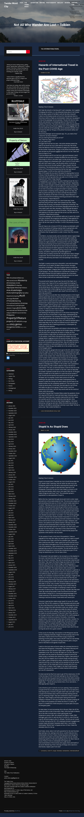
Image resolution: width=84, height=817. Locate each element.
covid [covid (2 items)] (16, 305)
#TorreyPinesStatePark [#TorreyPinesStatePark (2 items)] (13, 303)
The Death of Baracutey (10, 771)
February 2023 (12, 472)
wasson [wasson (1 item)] (22, 327)
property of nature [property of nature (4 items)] (14, 321)
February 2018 (12, 581)
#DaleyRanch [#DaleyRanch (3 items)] (11, 285)
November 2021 (12, 503)
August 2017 (11, 586)
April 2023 (11, 467)
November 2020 (12, 527)
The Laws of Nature (9, 768)
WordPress (17, 814)
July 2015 (10, 624)
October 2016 (11, 598)
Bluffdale (6, 770)
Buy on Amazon (18, 132)
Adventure (42, 61)
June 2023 (11, 463)
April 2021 (11, 515)
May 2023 (11, 465)
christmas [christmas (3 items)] (24, 303)
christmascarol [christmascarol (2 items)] (10, 305)
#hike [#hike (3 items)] (8, 290)
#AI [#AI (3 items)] (7, 278)
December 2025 (12, 408)
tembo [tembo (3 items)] (17, 327)
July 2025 (10, 417)
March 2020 (11, 546)
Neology (10, 378)
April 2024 (11, 444)
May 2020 (11, 541)
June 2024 (11, 439)
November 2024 (12, 434)
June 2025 (11, 420)
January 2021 (11, 522)
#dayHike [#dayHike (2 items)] (19, 285)
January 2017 (11, 591)
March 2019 (11, 562)
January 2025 (11, 429)
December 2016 (12, 593)
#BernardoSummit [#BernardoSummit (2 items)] (11, 280)
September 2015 (12, 619)
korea (55, 415)
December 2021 (12, 501)
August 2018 (11, 572)
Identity (65, 814)
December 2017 (12, 584)
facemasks (59, 754)
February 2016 (12, 610)
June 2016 (11, 600)
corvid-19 (49, 754)
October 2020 (11, 529)
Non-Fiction (11, 381)
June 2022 (11, 486)
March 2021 (11, 517)
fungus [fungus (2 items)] (14, 308)
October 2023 (11, 453)
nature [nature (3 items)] (14, 313)
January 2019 (11, 565)
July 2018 (10, 574)
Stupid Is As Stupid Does (57, 430)
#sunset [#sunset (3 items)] (15, 298)
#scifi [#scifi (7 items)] (22, 295)
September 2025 (12, 413)
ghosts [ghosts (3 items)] (18, 308)
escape (54, 754)
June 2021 (11, 512)
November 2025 (12, 410)
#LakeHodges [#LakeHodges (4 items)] (16, 290)
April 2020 (11, 543)
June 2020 (11, 539)
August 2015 (11, 622)
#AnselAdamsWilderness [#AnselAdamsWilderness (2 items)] (17, 278)
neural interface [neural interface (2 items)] (21, 313)
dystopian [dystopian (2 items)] (21, 305)
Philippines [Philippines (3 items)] (10, 315)
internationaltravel (48, 415)
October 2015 (11, 617)
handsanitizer (66, 754)
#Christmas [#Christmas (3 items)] (10, 283)
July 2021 (10, 510)
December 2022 (12, 477)
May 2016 (11, 603)
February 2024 (12, 446)
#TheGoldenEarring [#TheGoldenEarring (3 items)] (13, 301)
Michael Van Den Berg (74, 814)
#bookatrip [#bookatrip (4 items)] (22, 280)
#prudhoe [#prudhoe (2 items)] (25, 293)
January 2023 (11, 474)
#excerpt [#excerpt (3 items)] (18, 288)
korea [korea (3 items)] (20, 310)
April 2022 (11, 491)
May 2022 (11, 489)
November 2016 (12, 596)
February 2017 (12, 588)
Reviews (10, 385)
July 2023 (10, 460)
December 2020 (12, 524)
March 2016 (11, 607)
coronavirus (44, 754)
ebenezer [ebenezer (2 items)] (9, 308)
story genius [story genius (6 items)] (16, 324)
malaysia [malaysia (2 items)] (8, 313)
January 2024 (11, 448)
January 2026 (11, 406)
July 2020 (10, 536)
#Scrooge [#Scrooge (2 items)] (9, 298)
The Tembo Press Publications (11, 776)
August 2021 (11, 508)
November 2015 (12, 615)
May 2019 (11, 558)
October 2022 (11, 479)
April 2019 (11, 560)
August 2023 (11, 458)
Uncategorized (12, 388)
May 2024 (11, 441)
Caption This (11, 376)
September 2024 (12, 436)
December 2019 (12, 548)
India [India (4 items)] (24, 308)
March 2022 (11, 493)
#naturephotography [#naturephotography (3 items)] (14, 293)
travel (58, 415)
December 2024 (12, 432)
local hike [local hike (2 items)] (24, 310)
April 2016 (11, 605)
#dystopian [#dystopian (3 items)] (10, 288)
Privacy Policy (12, 355)
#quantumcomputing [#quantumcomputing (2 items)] (12, 296)
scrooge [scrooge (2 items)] (24, 321)
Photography (11, 383)
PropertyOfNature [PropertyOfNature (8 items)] (16, 318)
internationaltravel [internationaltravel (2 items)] (11, 310)
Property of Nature (9, 766)
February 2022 (12, 496)
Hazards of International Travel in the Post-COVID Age (57, 69)
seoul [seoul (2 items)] (8, 324)
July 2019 (10, 555)
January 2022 (11, 498)
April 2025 (11, 425)
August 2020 (11, 534)
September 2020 (12, 531)
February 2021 (12, 520)
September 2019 (12, 553)
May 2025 (11, 422)
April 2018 (11, 579)
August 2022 (11, 482)
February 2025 (12, 427)
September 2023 (12, 455)
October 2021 (11, 505)
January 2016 (11, 612)
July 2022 (10, 484)
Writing (10, 390)
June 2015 (11, 626)
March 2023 (11, 470)
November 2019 (12, 550)
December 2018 (12, 567)
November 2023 (12, 451)
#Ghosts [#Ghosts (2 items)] (24, 288)
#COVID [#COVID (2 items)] (17, 283)
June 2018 (11, 577)
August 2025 (11, 415)
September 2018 (12, 569)
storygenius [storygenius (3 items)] (10, 327)
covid (42, 415)
